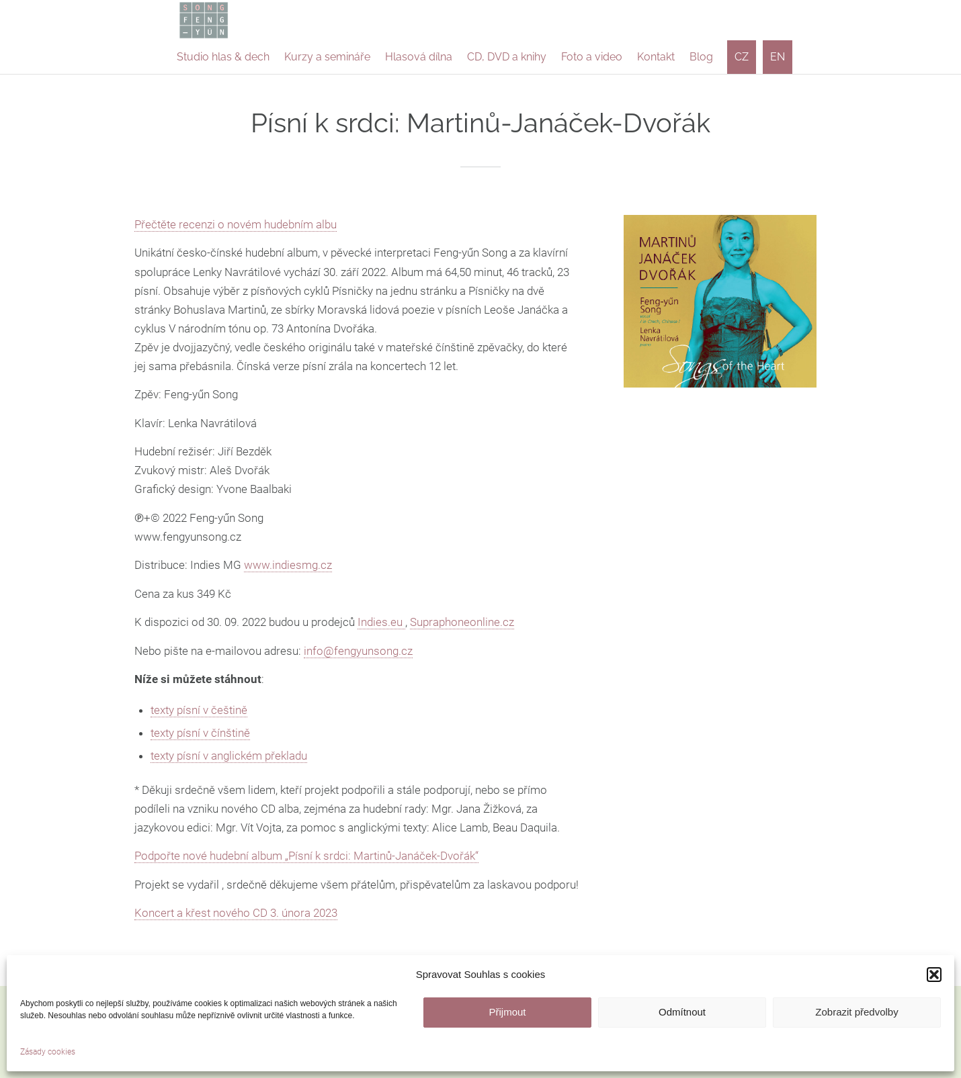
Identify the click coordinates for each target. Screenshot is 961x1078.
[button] (934, 974)
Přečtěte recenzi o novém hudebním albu (235, 224)
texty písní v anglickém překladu (229, 755)
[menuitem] (223, 57)
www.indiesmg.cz (288, 565)
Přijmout (507, 1012)
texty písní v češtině (199, 710)
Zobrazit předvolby (856, 1012)
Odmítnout (682, 1012)
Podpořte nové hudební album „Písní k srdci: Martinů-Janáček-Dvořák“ (306, 855)
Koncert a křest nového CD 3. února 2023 (235, 912)
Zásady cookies (47, 1052)
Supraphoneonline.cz (462, 622)
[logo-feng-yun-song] (203, 20)
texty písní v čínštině (200, 732)
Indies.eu (381, 622)
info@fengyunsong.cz (358, 651)
